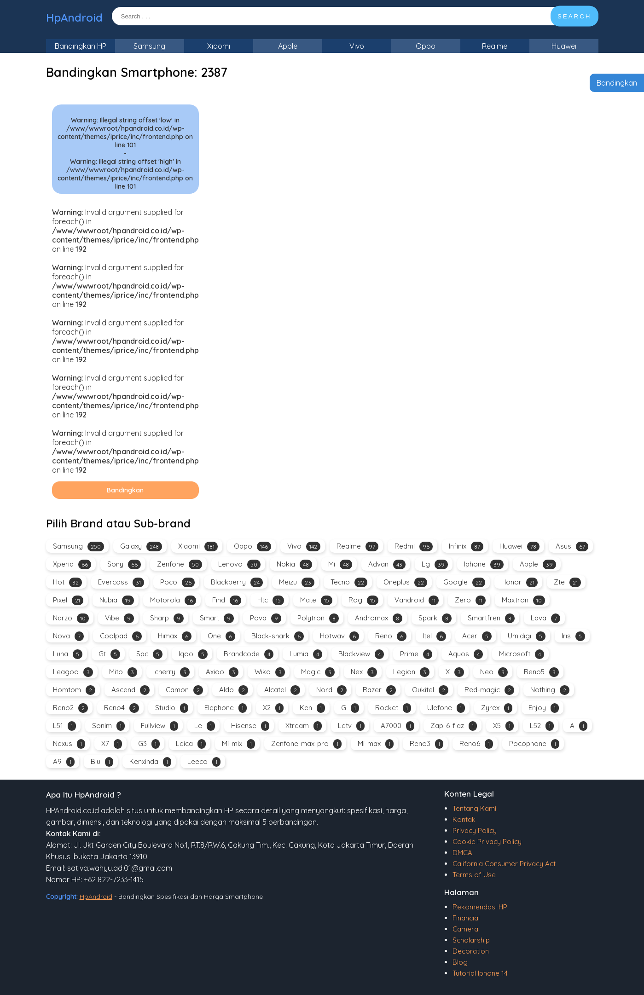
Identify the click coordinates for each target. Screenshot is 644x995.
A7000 (397, 726)
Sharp (167, 618)
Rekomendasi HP (480, 906)
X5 (503, 726)
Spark (435, 618)
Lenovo (239, 564)
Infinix (466, 546)
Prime (416, 654)
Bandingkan (617, 82)
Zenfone (179, 564)
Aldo (233, 690)
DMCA (462, 852)
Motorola (173, 600)
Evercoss (121, 582)
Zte (567, 582)
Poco (177, 582)
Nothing (549, 690)
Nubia (116, 600)
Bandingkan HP (80, 46)
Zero (470, 600)
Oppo (425, 46)
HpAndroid (74, 17)
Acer (477, 636)
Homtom (74, 690)
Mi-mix (238, 744)
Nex (364, 672)
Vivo (356, 46)
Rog (363, 600)
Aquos (465, 654)
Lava (545, 618)
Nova (68, 636)
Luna (67, 654)
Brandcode (248, 654)
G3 (149, 744)
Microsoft (521, 654)
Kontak (464, 819)
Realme (494, 46)
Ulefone (446, 708)
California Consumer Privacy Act (504, 863)
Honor (519, 582)
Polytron (318, 618)
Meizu (296, 582)
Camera (465, 929)
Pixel (68, 600)
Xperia (72, 564)
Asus (572, 546)
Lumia (306, 654)
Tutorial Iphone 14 (480, 973)
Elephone (225, 708)
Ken (312, 708)
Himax (174, 636)
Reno (390, 636)
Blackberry (237, 582)
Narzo (71, 618)
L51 (64, 726)
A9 (64, 762)
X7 (111, 744)
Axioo (222, 672)
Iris (573, 636)
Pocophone (534, 744)
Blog (460, 962)
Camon (184, 690)
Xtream (303, 726)
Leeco (203, 762)
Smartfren (491, 618)
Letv (351, 726)
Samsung (149, 46)
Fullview (159, 726)
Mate (316, 600)
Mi (340, 564)
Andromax (378, 618)
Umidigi (526, 636)
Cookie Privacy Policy (487, 841)
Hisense (250, 726)
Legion (411, 672)
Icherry (171, 672)
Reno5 (541, 672)
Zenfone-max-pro (306, 744)
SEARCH (574, 16)
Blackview (361, 654)
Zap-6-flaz (453, 726)
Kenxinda (150, 762)
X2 (273, 708)
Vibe (119, 618)
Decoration (471, 951)
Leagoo (73, 672)
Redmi (414, 546)
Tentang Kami (474, 808)
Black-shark (277, 636)
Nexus (69, 744)
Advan (387, 564)
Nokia (294, 564)
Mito (123, 672)
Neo (494, 672)
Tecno (349, 582)
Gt (109, 654)
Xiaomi (218, 46)
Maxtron (523, 600)
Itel (434, 636)
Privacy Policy (475, 830)
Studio (171, 708)
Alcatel (282, 690)
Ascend (130, 690)
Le (204, 726)
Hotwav (339, 636)
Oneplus (405, 582)
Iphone (484, 564)
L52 (542, 726)
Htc (270, 600)
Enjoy (543, 708)
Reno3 (426, 744)
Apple (287, 46)
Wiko (270, 672)
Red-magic (489, 690)
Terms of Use (474, 874)
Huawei (563, 46)
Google (464, 582)
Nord (331, 690)
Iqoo (193, 654)
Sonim (108, 726)
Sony (124, 564)
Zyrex (496, 708)
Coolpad (121, 636)
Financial (466, 918)
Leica (191, 744)
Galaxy (141, 546)
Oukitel (430, 690)
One (221, 636)
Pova (265, 618)
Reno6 (476, 744)
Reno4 (121, 708)
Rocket (393, 708)
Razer (379, 690)
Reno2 (70, 708)
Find (226, 600)
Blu (102, 762)
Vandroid (417, 600)
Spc (149, 654)
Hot (67, 582)
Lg (435, 564)
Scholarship (471, 940)
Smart (217, 618)
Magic (318, 672)
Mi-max (376, 744)
